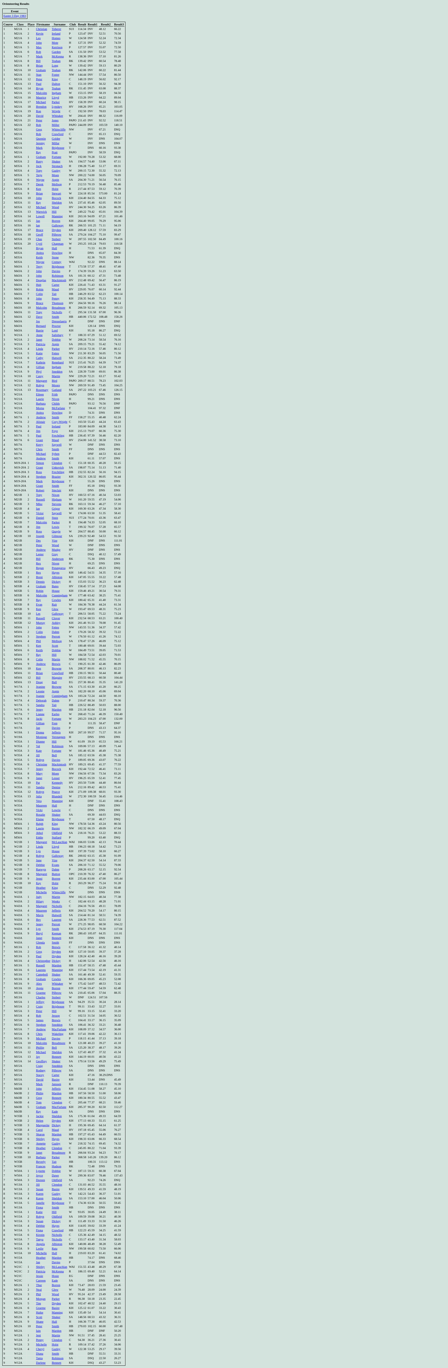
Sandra (40, 705)
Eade (55, 1111)
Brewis (56, 663)
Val (38, 746)
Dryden (56, 230)
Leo (38, 38)
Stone (55, 257)
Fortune (56, 156)
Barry (39, 161)
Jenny (39, 709)
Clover (56, 618)
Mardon (56, 709)
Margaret (41, 380)
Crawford (57, 134)
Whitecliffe (58, 129)
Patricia (40, 344)
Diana (39, 1353)
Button (56, 874)
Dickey (56, 581)
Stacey (40, 1075)
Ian (38, 225)
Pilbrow (56, 234)
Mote (55, 42)
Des (38, 540)
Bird (54, 380)
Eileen (40, 394)
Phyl (39, 371)
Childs (56, 403)
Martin (56, 376)
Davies (56, 271)
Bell (54, 755)
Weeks (56, 901)
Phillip (40, 1047)
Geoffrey (41, 1061)
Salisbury (57, 335)
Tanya (39, 1239)
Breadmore (58, 307)
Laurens (41, 969)
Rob (38, 51)
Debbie (40, 864)
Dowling (57, 252)
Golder (56, 138)
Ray (38, 152)
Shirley (40, 1138)
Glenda (40, 942)
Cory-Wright (59, 421)
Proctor (56, 325)
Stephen (41, 476)
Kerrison (57, 47)
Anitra (40, 252)
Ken (38, 188)
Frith (55, 394)
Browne (56, 668)
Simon (40, 462)
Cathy (39, 357)
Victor (40, 513)
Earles (55, 714)
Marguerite (42, 1125)
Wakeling (57, 1033)
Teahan (56, 61)
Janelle (40, 1202)
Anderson (57, 558)
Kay (38, 883)
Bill (38, 61)
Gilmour (57, 536)
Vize (54, 540)
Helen (39, 1120)
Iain (38, 1330)
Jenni (39, 878)
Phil (38, 641)
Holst (55, 188)
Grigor (56, 508)
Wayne (40, 179)
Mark (39, 56)
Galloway (57, 225)
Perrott (56, 636)
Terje (39, 175)
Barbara (41, 403)
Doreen (40, 1180)
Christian (41, 29)
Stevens (56, 504)
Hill (54, 211)
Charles (40, 997)
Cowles (56, 599)
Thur (39, 1285)
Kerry (39, 444)
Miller (55, 124)
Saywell (56, 444)
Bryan (39, 88)
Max (39, 47)
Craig (39, 1006)
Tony (39, 170)
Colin (39, 293)
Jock (39, 166)
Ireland (56, 33)
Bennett (56, 938)
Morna (40, 408)
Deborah (41, 700)
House (55, 590)
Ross (39, 472)
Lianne (40, 714)
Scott (55, 645)
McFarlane (58, 408)
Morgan (41, 1298)
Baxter (56, 828)
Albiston (57, 577)
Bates (55, 586)
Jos (38, 321)
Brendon (41, 106)
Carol (39, 1129)
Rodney (40, 1070)
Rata (54, 1248)
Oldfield (57, 832)
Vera (39, 800)
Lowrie (56, 810)
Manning (57, 216)
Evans (55, 864)
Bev (38, 919)
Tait (54, 293)
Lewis (55, 526)
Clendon (57, 462)
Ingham (56, 92)
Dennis (40, 581)
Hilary (40, 901)
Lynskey (57, 106)
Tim (38, 1303)
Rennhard (57, 362)
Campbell (42, 974)
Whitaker (57, 115)
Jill (38, 755)
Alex (39, 983)
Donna (40, 732)
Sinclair (56, 490)
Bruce (39, 230)
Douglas (41, 280)
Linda (39, 348)
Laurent (56, 919)
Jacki (39, 718)
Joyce (39, 1175)
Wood (55, 207)
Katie (39, 353)
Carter (55, 284)
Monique (41, 737)
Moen (55, 175)
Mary (39, 773)
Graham (41, 70)
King (55, 79)
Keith (39, 257)
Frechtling (58, 435)
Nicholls (57, 312)
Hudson (56, 1166)
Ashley (56, 622)
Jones (55, 120)
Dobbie (56, 339)
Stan (38, 74)
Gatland (56, 389)
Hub (38, 284)
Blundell (57, 796)
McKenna (58, 56)
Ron (38, 111)
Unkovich (58, 467)
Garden (56, 51)
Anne (39, 335)
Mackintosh (59, 280)
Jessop (56, 1015)
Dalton (56, 83)
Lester (40, 554)
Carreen (41, 1280)
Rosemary (42, 389)
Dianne (40, 741)
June (39, 860)
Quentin (41, 138)
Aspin (55, 179)
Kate (39, 750)
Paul (38, 83)
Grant (39, 440)
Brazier (56, 476)
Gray (55, 554)
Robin (39, 289)
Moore (56, 385)
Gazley (56, 170)
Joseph (40, 536)
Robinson (57, 275)
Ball (54, 682)
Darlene (41, 1362)
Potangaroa (58, 568)
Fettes (55, 353)
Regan (40, 568)
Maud (55, 289)
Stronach (57, 166)
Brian (39, 65)
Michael (41, 102)
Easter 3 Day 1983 (14, 15)
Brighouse (58, 147)
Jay (38, 1056)
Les (38, 613)
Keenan (56, 933)
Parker (56, 102)
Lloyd (55, 97)
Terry (39, 266)
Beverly (41, 1161)
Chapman (57, 243)
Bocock (56, 198)
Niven (55, 399)
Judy (39, 896)
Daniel (40, 517)
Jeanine (40, 686)
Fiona (39, 1207)
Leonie (40, 691)
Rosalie (40, 814)
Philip (39, 1093)
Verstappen (58, 737)
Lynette (40, 1170)
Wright (56, 111)
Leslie (39, 1248)
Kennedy (57, 782)
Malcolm (41, 92)
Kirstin (40, 1234)
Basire (55, 1079)
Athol (39, 832)
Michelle (41, 892)
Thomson (57, 303)
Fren (54, 723)
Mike (39, 504)
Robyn (40, 385)
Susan (39, 1189)
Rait (54, 604)
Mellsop (57, 184)
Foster (55, 74)
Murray (40, 622)
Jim (38, 430)
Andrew (41, 417)
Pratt (54, 152)
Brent (39, 577)
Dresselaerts (59, 321)
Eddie (39, 837)
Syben (55, 453)
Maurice (41, 97)
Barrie (40, 330)
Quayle (56, 531)
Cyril (39, 243)
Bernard (41, 325)
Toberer (56, 29)
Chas (39, 239)
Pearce (56, 791)
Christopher (43, 960)
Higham (56, 499)
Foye (55, 430)
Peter (39, 79)
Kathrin (40, 362)
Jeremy (40, 143)
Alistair (40, 421)
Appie (39, 988)
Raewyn (41, 869)
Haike (39, 1312)
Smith (55, 316)
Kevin (39, 33)
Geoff (39, 234)
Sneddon (57, 371)
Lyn (38, 851)
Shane (39, 1321)
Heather (41, 887)
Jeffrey (40, 1001)
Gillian (40, 367)
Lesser (56, 778)
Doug (39, 682)
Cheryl (40, 1349)
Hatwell (56, 357)
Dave (39, 316)
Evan (39, 604)
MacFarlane (59, 1029)
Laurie (40, 399)
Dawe (55, 1175)
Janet (39, 339)
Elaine (40, 819)
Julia (39, 796)
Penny (55, 298)
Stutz (55, 517)
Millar (55, 143)
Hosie (55, 1276)
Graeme (41, 992)
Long (55, 65)
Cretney (56, 261)
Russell (40, 499)
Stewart (56, 193)
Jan (38, 220)
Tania (39, 1358)
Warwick (41, 211)
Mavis (40, 915)
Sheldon (57, 202)
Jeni (38, 1335)
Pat (38, 782)
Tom (38, 1102)
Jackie (40, 1116)
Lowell (40, 216)
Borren (56, 220)
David (39, 115)
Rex (38, 563)
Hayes (55, 572)
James (39, 1020)
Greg (39, 129)
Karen (39, 1193)
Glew (55, 609)
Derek (39, 184)
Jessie (39, 1276)
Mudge (56, 549)
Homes (56, 38)
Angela (40, 1244)
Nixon (55, 494)
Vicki (39, 810)
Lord (55, 330)
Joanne (40, 695)
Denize (56, 787)
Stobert (56, 239)
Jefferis (56, 732)
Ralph (39, 823)
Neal (39, 1289)
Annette (41, 1143)
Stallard (56, 837)
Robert (40, 490)
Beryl (39, 933)
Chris (39, 449)
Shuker (56, 161)
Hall (54, 248)
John (39, 42)
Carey (39, 376)
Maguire (57, 677)
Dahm (55, 631)
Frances (40, 1166)
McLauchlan (59, 842)
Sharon (40, 1134)
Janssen (56, 1084)
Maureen (41, 805)
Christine (41, 764)
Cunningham (59, 595)
